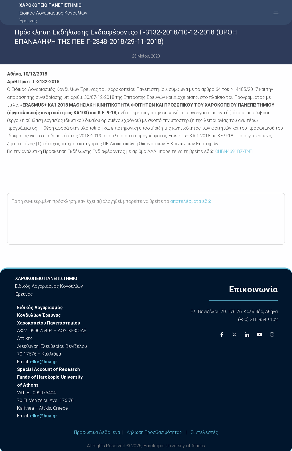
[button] (276, 13)
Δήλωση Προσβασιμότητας (154, 432)
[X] (234, 334)
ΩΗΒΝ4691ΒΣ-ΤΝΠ (234, 151)
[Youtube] (259, 334)
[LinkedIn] (247, 334)
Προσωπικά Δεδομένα (97, 432)
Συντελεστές (204, 432)
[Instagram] (272, 334)
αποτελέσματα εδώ (190, 201)
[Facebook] (222, 334)
